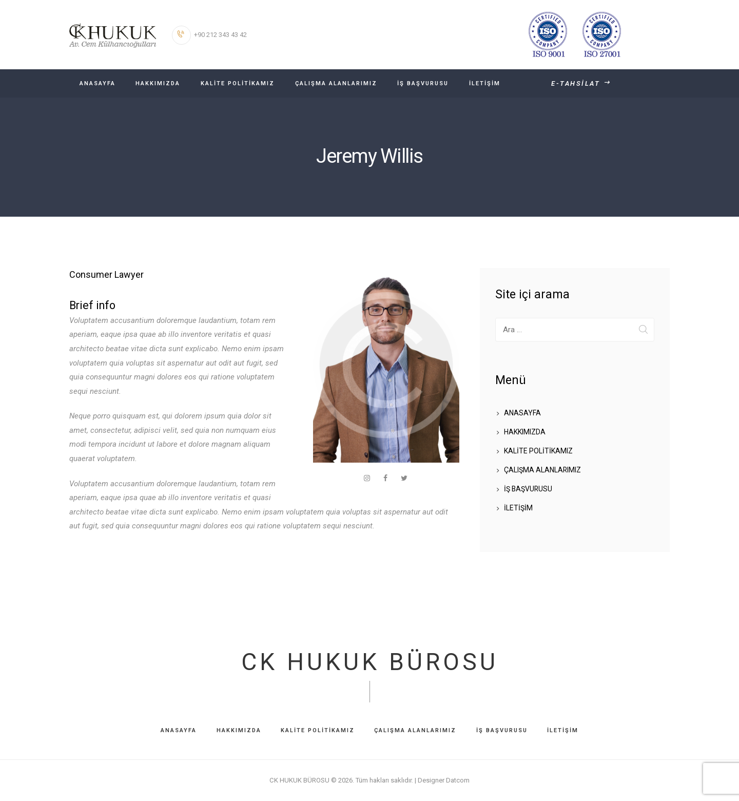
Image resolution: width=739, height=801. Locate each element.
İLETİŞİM (518, 508)
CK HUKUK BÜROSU (369, 662)
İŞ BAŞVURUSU (528, 489)
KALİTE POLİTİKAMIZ (538, 451)
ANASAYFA (522, 413)
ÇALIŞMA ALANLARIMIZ (542, 470)
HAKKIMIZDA (525, 432)
